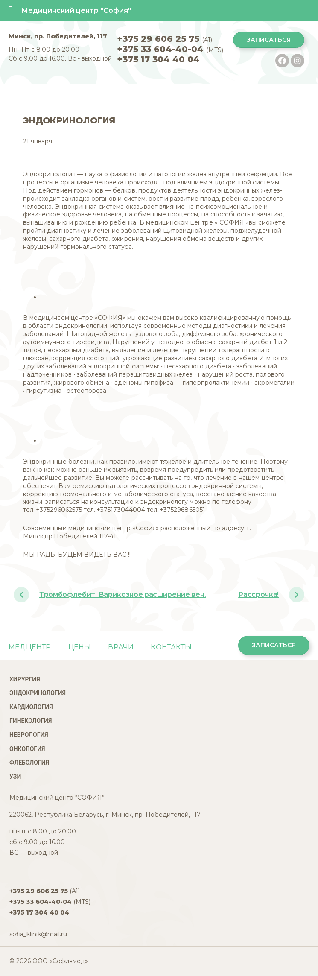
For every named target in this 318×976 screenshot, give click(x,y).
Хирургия (24, 679)
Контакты (171, 647)
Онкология (27, 748)
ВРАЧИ (121, 647)
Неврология (28, 734)
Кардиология (31, 707)
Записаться (269, 40)
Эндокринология (37, 693)
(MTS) (170, 50)
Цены (79, 647)
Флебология (29, 762)
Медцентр (30, 647)
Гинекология (30, 720)
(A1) (164, 40)
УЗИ (15, 776)
